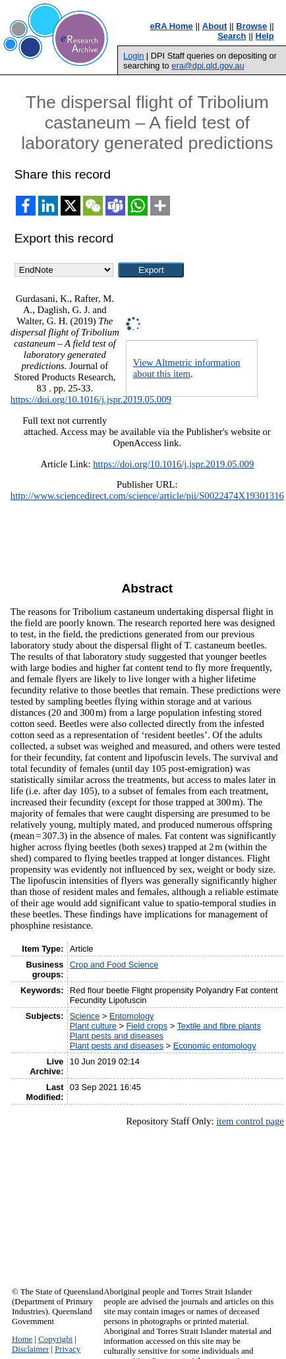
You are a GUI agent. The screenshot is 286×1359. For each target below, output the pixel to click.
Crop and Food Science (114, 964)
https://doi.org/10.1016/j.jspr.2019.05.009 (91, 399)
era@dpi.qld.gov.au (207, 66)
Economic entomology (214, 1046)
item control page (250, 1121)
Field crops (147, 1026)
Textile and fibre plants (218, 1026)
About (214, 26)
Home (22, 1339)
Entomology (131, 1016)
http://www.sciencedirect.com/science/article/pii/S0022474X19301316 (147, 495)
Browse (251, 26)
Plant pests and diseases (116, 1036)
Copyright (55, 1339)
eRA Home (171, 26)
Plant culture (93, 1026)
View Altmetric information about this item (187, 368)
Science (85, 1016)
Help (265, 36)
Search (231, 36)
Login (133, 56)
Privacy (67, 1349)
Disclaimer (30, 1349)
